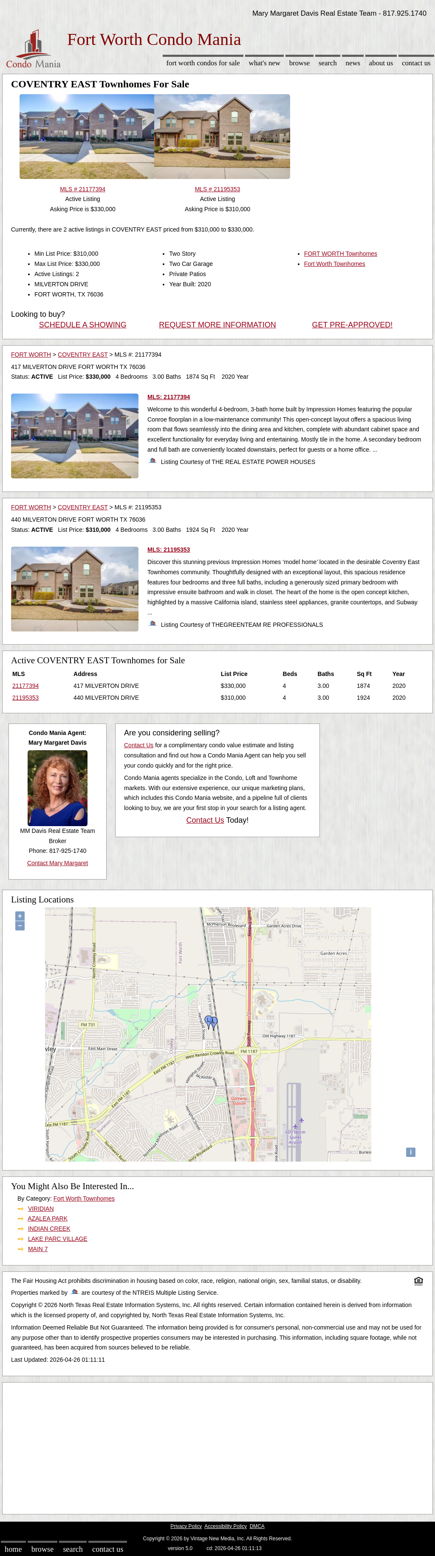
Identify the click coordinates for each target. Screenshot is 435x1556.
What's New (264, 63)
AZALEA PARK (48, 1218)
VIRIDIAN (41, 1208)
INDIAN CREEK (49, 1228)
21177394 (25, 685)
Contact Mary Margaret (57, 863)
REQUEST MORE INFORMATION (217, 325)
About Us (381, 63)
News (353, 63)
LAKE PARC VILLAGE (58, 1238)
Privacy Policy (186, 1526)
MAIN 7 (38, 1249)
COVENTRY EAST (82, 354)
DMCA (257, 1526)
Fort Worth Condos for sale (203, 63)
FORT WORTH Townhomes (340, 253)
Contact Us (416, 63)
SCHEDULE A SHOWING (83, 325)
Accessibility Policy (225, 1526)
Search (328, 63)
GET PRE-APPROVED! (352, 325)
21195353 (25, 697)
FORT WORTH (31, 354)
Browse (299, 63)
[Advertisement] (217, 1446)
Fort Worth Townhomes (334, 263)
